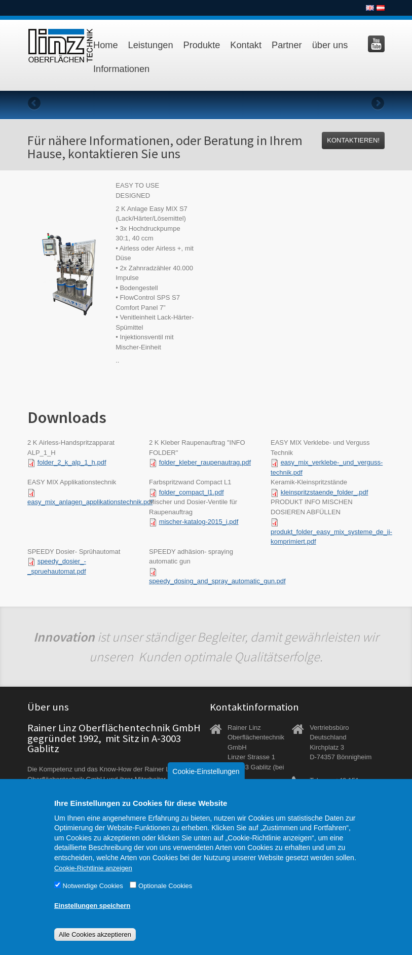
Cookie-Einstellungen (205, 785)
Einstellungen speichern (92, 919)
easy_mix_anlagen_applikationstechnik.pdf (90, 502)
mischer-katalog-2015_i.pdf (199, 521)
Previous (35, 104)
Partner (287, 45)
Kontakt (245, 45)
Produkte (201, 45)
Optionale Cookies (165, 899)
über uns (330, 45)
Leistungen (150, 45)
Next (377, 104)
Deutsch (381, 8)
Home (105, 45)
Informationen (121, 69)
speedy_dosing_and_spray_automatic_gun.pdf (217, 581)
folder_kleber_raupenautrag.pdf (205, 462)
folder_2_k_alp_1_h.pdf (72, 462)
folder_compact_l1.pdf (191, 492)
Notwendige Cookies (93, 899)
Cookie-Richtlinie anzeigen (93, 881)
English (370, 8)
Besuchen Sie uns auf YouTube (376, 44)
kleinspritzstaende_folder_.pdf (324, 492)
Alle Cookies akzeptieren (95, 947)
